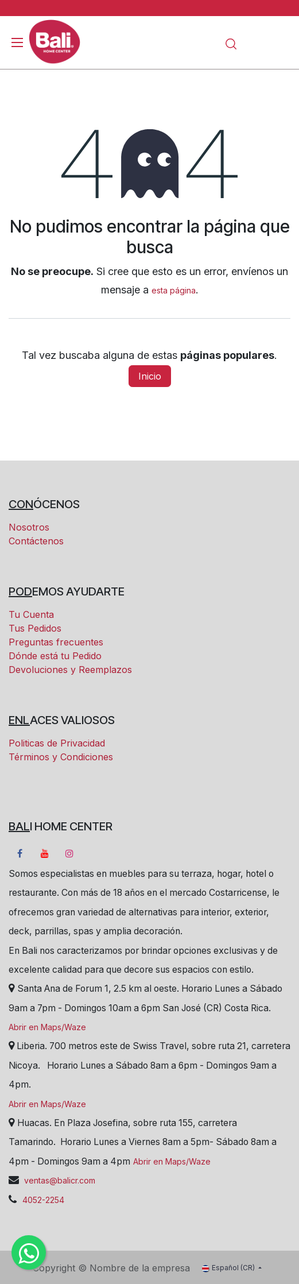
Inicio (149, 376)
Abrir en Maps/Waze (47, 1027)
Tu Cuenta (31, 614)
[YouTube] (45, 853)
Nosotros (29, 527)
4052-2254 (43, 1200)
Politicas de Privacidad (57, 743)
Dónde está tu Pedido (55, 656)
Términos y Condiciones (61, 757)
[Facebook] (19, 853)
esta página (174, 290)
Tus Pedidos (35, 628)
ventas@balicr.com (58, 1180)
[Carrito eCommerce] (252, 43)
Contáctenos (36, 541)
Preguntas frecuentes (56, 642)
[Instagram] (69, 853)
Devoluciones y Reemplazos (70, 669)
